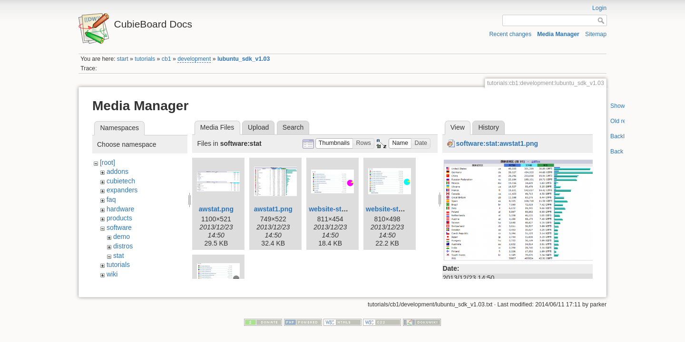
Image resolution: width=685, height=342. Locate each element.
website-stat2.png (394, 209)
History (488, 127)
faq (111, 199)
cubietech (121, 181)
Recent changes (510, 34)
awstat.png (216, 209)
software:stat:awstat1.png (497, 143)
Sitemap (596, 34)
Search (293, 127)
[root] (107, 162)
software (119, 227)
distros (123, 246)
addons (117, 171)
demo (121, 236)
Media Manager (558, 34)
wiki (112, 274)
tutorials (145, 59)
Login (599, 8)
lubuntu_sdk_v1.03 (243, 59)
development (194, 59)
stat (118, 255)
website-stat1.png (337, 209)
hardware (120, 209)
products (119, 218)
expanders (122, 190)
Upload (258, 127)
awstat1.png (273, 209)
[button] (334, 143)
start (122, 59)
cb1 (166, 59)
